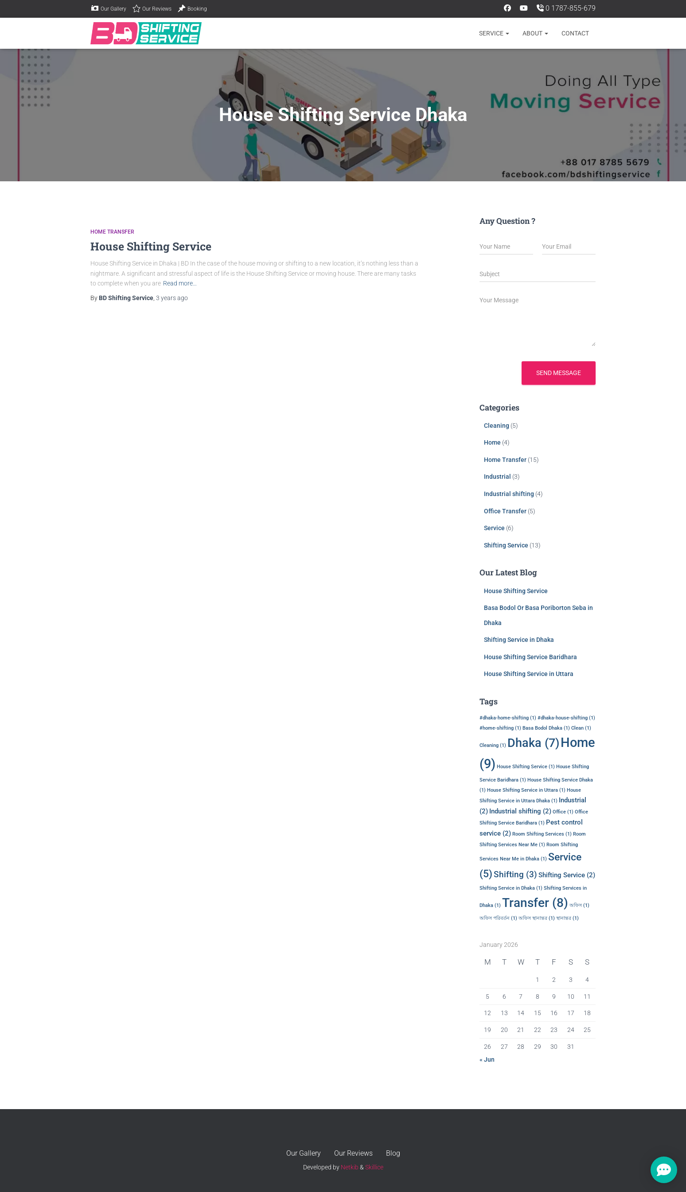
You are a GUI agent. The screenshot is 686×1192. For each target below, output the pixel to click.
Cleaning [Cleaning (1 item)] (492, 745)
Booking (192, 8)
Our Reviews (152, 8)
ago (172, 297)
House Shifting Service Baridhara (530, 656)
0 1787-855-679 (566, 8)
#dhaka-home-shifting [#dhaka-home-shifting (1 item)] (507, 718)
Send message (558, 372)
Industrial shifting (509, 493)
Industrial (497, 476)
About (535, 33)
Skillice (374, 1167)
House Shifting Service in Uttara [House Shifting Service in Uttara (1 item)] (526, 790)
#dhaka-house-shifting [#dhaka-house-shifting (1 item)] (566, 718)
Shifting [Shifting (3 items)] (515, 874)
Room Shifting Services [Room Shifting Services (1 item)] (542, 834)
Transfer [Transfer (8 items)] (535, 902)
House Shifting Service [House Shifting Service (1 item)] (526, 767)
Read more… (180, 283)
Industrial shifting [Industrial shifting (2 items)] (520, 811)
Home (492, 442)
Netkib (350, 1167)
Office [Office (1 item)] (563, 812)
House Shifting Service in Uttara (528, 673)
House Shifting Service (150, 246)
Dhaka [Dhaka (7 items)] (533, 743)
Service (494, 33)
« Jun (487, 1059)
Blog (393, 1153)
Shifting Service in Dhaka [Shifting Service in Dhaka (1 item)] (510, 888)
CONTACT (575, 33)
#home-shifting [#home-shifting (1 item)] (500, 728)
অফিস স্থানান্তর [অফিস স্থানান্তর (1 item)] (536, 918)
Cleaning (496, 425)
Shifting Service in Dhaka (519, 639)
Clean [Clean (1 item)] (581, 728)
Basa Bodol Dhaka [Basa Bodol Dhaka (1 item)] (546, 728)
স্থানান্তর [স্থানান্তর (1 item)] (567, 918)
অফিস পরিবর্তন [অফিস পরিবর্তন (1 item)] (498, 918)
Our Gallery (108, 8)
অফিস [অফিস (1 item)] (579, 905)
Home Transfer (112, 232)
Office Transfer (505, 511)
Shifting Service (506, 545)
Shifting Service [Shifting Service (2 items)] (566, 875)
